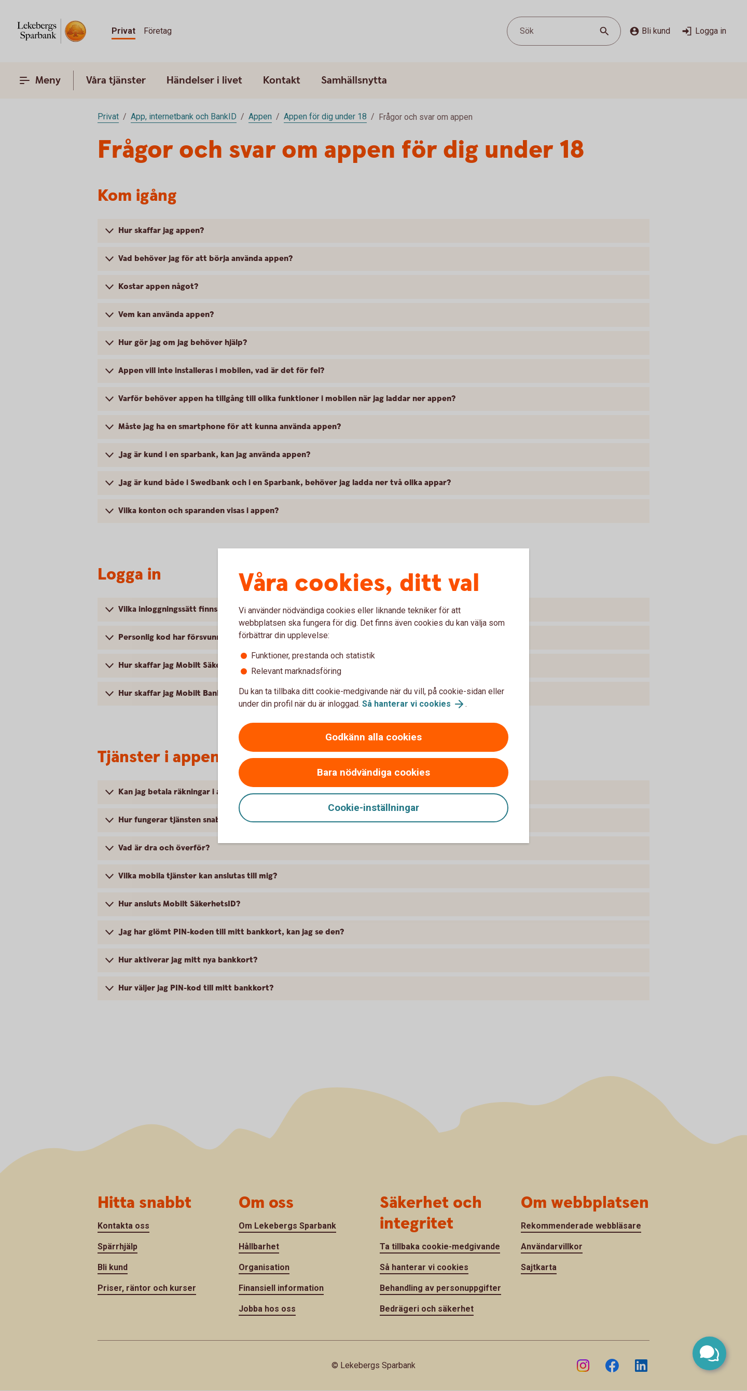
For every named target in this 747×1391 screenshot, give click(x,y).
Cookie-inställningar (373, 808)
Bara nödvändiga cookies (373, 772)
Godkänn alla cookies (373, 737)
